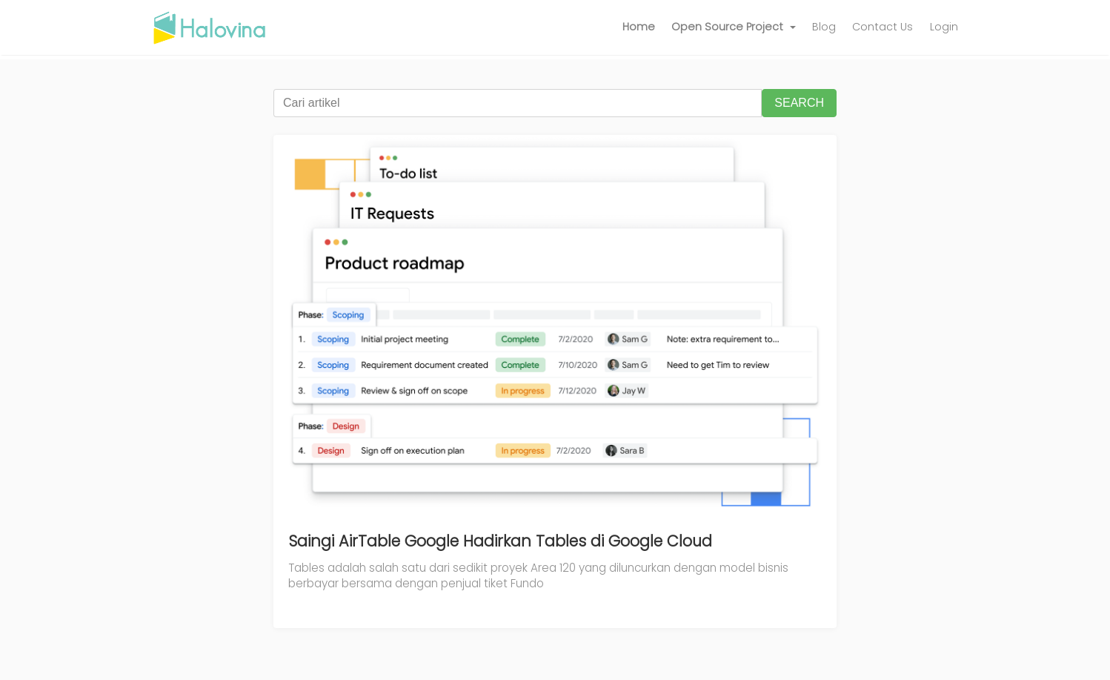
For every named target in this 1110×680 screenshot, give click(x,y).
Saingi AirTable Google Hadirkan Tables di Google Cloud (500, 541)
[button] (733, 27)
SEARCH (799, 102)
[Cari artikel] (517, 103)
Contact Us (882, 26)
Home (638, 26)
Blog (824, 26)
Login (944, 26)
